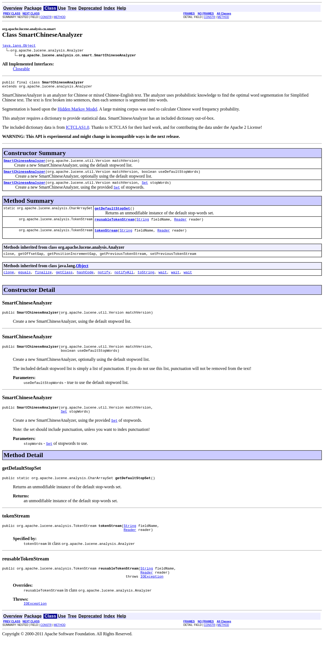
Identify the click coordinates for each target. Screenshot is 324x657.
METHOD (59, 17)
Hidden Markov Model (77, 111)
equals (24, 280)
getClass (64, 280)
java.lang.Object (19, 46)
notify (104, 280)
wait (162, 280)
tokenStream (106, 237)
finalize (43, 280)
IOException (151, 594)
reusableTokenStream (114, 225)
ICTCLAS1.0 (77, 129)
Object (82, 273)
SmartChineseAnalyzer (24, 163)
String (142, 225)
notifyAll (124, 280)
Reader (180, 225)
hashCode (85, 280)
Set (145, 187)
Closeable (21, 69)
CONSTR (46, 17)
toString (145, 280)
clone (8, 280)
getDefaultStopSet (112, 213)
